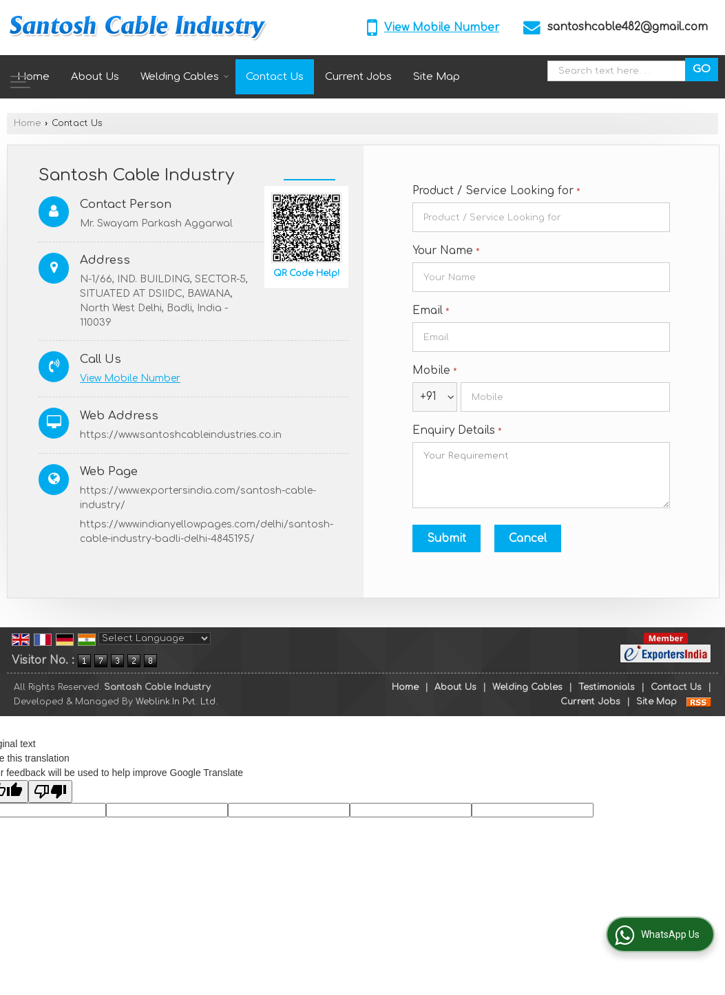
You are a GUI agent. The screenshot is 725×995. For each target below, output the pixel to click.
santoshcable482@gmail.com (627, 27)
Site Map (436, 77)
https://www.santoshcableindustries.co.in (181, 435)
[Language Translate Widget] (154, 638)
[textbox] (620, 71)
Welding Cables (184, 77)
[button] (441, 27)
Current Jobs (358, 77)
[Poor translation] (50, 791)
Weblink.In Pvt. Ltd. (177, 701)
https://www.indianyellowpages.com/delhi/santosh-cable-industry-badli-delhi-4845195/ (206, 531)
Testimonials (606, 687)
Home (33, 77)
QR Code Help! (306, 273)
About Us (95, 77)
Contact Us (275, 77)
